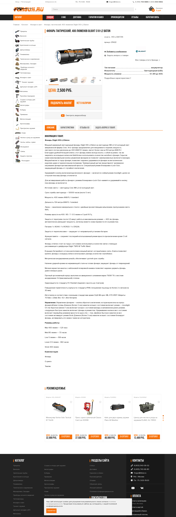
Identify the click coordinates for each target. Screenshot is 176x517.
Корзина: (159, 9)
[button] (163, 403)
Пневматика (17, 471)
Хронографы (49, 471)
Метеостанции (49, 467)
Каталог (25, 25)
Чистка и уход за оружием (54, 482)
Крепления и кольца (21, 463)
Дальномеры (18, 467)
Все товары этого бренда (147, 60)
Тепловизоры (18, 486)
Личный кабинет (96, 474)
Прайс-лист (94, 497)
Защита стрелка (50, 497)
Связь (46, 493)
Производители (96, 463)
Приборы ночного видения (23, 482)
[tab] (117, 105)
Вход (17, 2)
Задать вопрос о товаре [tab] (117, 55)
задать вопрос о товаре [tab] (105, 114)
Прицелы (16, 452)
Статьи (92, 452)
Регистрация (26, 2)
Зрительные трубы (20, 460)
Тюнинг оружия (19, 493)
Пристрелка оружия (51, 474)
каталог (27, 17)
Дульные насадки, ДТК (21, 497)
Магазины (17, 500)
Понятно (51, 511)
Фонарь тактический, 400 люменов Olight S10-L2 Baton (66, 25)
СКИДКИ (50, 17)
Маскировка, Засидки (21, 478)
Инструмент (48, 489)
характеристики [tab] (67, 114)
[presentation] (47, 80)
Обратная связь (96, 471)
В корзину (66, 423)
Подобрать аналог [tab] (121, 83)
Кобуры (47, 460)
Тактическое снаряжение (23, 474)
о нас (63, 17)
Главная (16, 25)
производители (117, 17)
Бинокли (16, 456)
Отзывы (93, 467)
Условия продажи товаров (100, 493)
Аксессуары (48, 456)
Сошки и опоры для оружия (54, 452)
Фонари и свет (36, 25)
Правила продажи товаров (100, 489)
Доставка (93, 456)
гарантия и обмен (96, 17)
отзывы (134, 17)
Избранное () (50, 2)
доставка (77, 17)
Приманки (48, 463)
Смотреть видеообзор (76, 90)
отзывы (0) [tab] (84, 114)
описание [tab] (51, 114)
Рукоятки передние (20, 504)
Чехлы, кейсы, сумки (52, 486)
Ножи (46, 478)
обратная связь (152, 17)
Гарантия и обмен (96, 460)
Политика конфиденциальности (102, 478)
